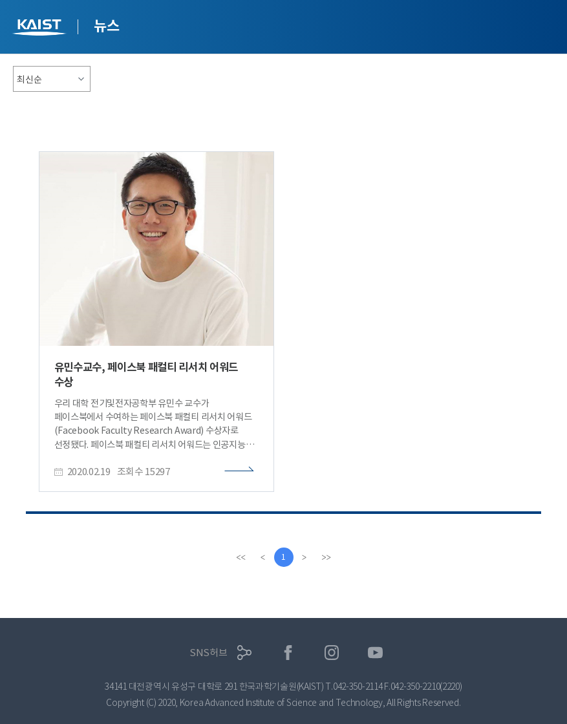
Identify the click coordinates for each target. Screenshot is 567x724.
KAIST (40, 29)
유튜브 (375, 652)
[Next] (304, 557)
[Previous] (263, 557)
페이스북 (288, 652)
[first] (241, 557)
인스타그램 (332, 652)
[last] (326, 557)
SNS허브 (208, 652)
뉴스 (106, 26)
